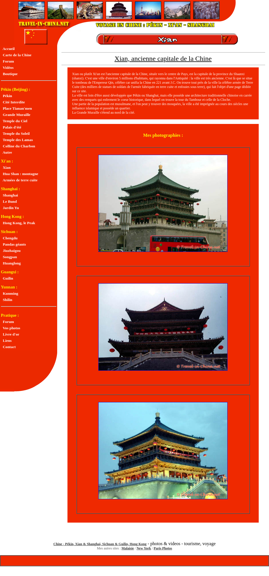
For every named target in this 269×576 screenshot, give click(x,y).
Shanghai (9, 195)
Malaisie (127, 548)
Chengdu (9, 238)
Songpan (9, 257)
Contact (8, 347)
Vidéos (7, 67)
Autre (6, 152)
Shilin (6, 300)
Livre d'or (10, 334)
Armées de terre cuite (19, 180)
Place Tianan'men (16, 108)
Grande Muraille (15, 115)
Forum (7, 61)
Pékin (6, 96)
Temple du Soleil (15, 133)
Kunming (9, 293)
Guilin (7, 278)
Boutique (9, 74)
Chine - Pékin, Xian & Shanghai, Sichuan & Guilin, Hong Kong (100, 544)
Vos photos (10, 328)
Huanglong (11, 263)
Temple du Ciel (14, 121)
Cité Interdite (13, 102)
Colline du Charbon (18, 146)
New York (144, 548)
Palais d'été (11, 127)
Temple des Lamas (17, 140)
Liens (6, 340)
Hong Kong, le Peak (18, 223)
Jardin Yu (10, 208)
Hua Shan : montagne (19, 174)
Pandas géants (13, 244)
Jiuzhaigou (11, 250)
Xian (6, 167)
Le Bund (9, 201)
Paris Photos (163, 548)
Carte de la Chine (16, 55)
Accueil (8, 49)
